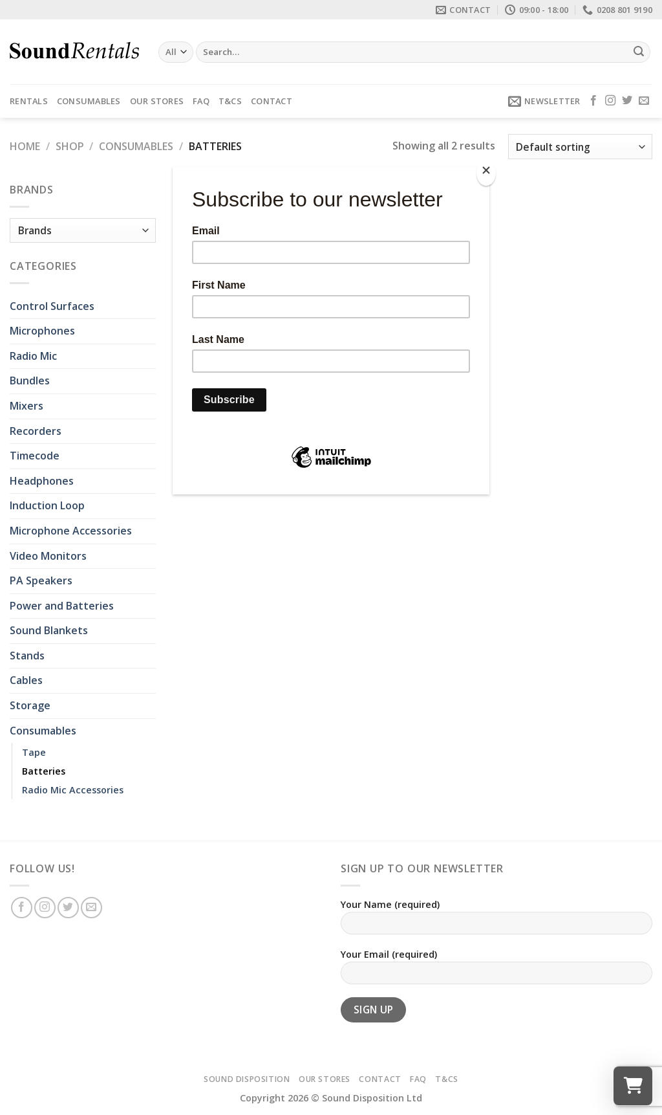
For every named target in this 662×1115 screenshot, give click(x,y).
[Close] (486, 173)
